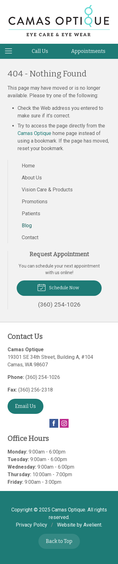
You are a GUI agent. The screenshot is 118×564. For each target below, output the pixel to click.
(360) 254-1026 (42, 377)
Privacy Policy (31, 525)
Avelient (92, 525)
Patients (31, 214)
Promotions (35, 202)
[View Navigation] (10, 51)
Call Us (40, 51)
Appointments (88, 51)
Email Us (25, 406)
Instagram (64, 423)
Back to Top (59, 541)
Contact (30, 237)
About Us (32, 178)
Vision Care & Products (47, 190)
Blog (27, 225)
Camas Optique (34, 133)
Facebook (53, 423)
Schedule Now (58, 287)
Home (28, 166)
